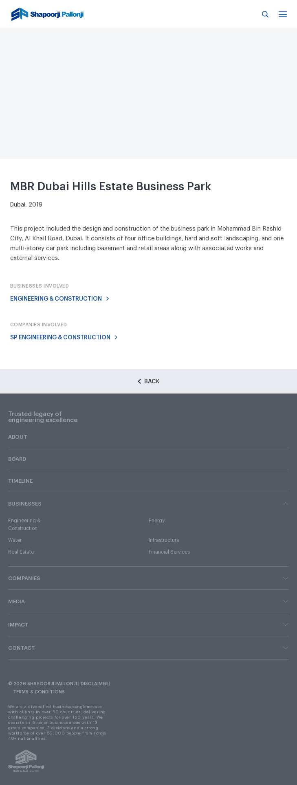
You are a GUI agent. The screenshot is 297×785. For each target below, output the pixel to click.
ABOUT (17, 437)
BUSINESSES (148, 503)
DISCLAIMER (94, 684)
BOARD (17, 459)
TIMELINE (20, 481)
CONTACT (148, 647)
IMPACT (148, 624)
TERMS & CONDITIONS (39, 692)
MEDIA (148, 601)
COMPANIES (148, 578)
